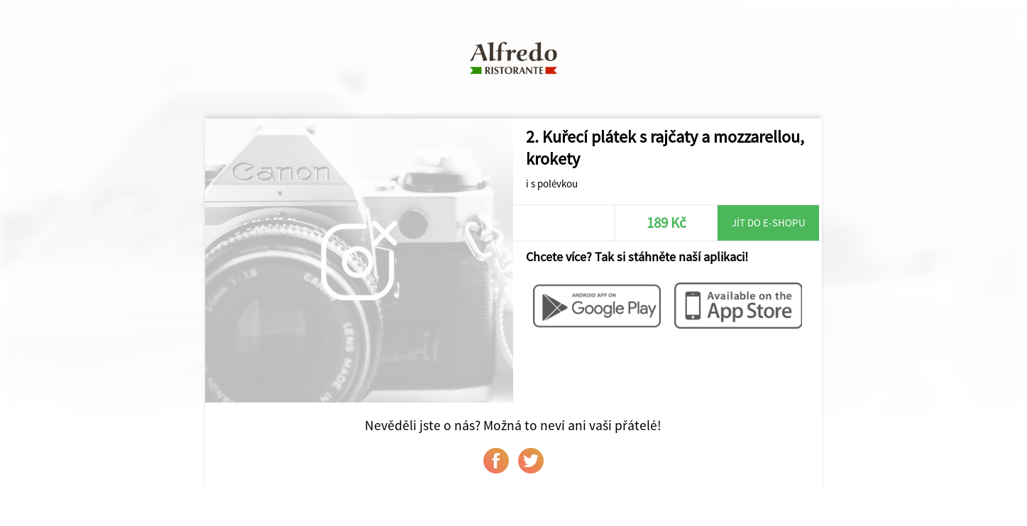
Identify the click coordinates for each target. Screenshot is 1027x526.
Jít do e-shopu (769, 222)
